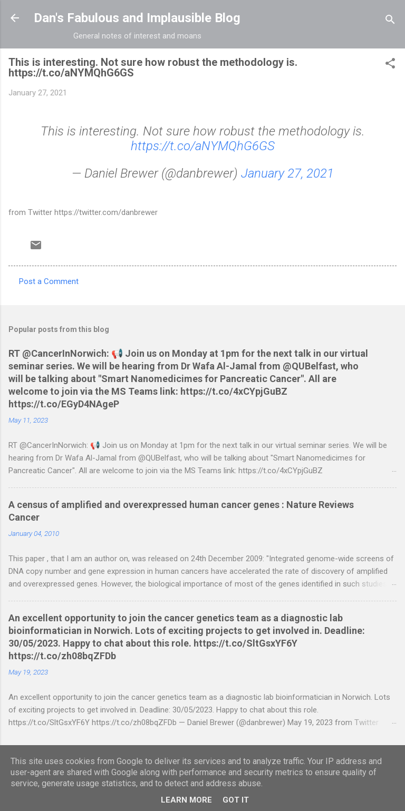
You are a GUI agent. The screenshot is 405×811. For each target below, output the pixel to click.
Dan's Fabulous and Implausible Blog (137, 18)
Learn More (186, 800)
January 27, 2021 (287, 173)
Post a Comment (49, 281)
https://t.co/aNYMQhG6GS (203, 146)
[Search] (390, 21)
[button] (390, 65)
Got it (236, 800)
